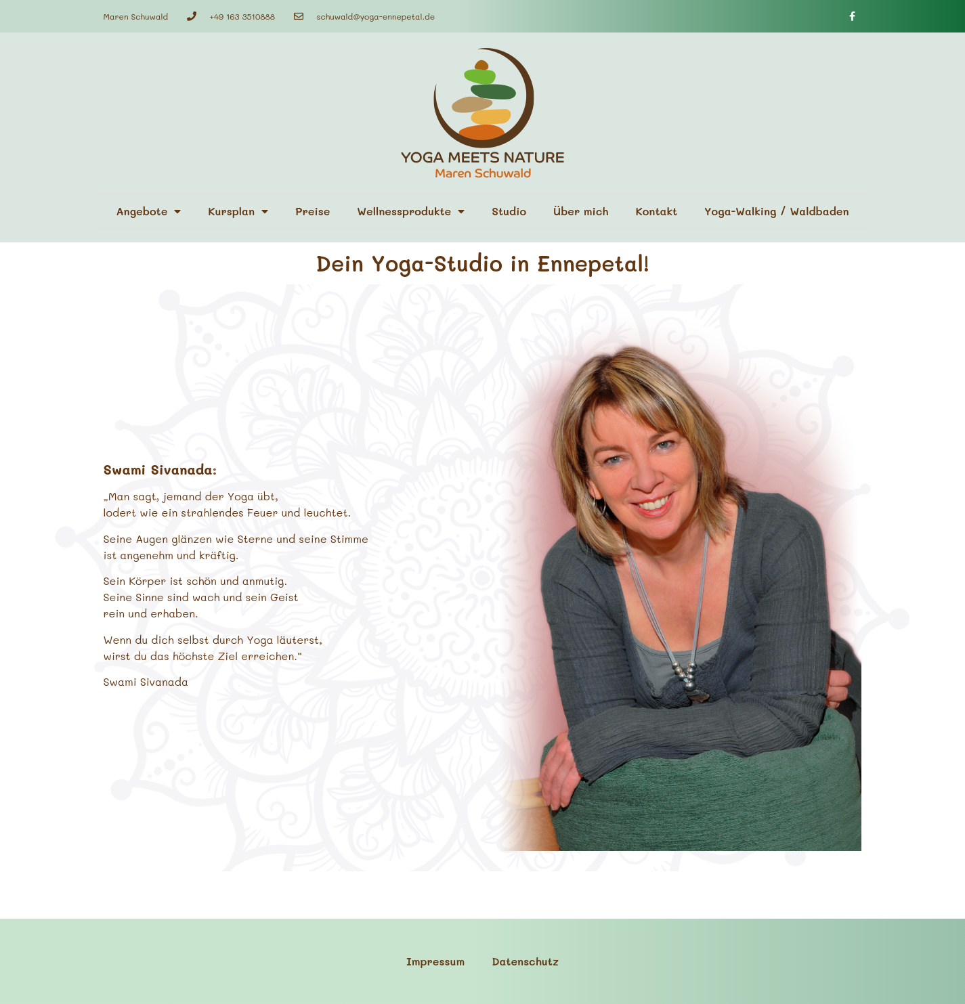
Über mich (580, 211)
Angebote (148, 211)
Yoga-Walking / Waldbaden (776, 211)
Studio (509, 211)
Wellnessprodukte (411, 211)
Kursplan (238, 211)
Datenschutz (525, 961)
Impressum (435, 961)
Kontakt (656, 211)
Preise (312, 211)
